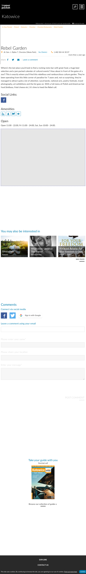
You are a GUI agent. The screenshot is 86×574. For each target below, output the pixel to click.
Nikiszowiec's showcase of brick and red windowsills (53, 23)
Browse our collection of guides (42, 506)
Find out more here (70, 571)
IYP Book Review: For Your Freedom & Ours (71, 250)
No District (42, 52)
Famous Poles (36, 255)
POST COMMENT (74, 400)
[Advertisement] (52, 33)
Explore (43, 560)
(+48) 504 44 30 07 (61, 52)
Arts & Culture (65, 255)
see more (80, 259)
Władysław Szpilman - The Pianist (42, 250)
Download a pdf (43, 465)
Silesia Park (8, 251)
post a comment (30, 60)
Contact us (43, 565)
